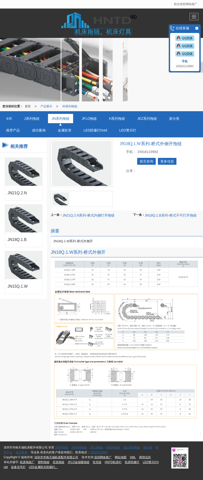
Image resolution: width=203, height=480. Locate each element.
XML (133, 457)
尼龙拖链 (58, 462)
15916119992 (99, 452)
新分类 (147, 447)
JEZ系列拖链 (131, 447)
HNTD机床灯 (113, 462)
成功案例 (21, 452)
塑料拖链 (43, 462)
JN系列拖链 (69, 106)
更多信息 (167, 161)
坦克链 (97, 462)
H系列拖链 (113, 447)
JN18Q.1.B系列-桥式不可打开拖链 (171, 215)
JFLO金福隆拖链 (78, 462)
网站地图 (120, 457)
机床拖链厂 (27, 462)
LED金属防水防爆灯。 (43, 467)
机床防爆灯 (132, 462)
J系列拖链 (61, 447)
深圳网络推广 (103, 457)
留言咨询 (146, 161)
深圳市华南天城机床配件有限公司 (56, 457)
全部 (9, 118)
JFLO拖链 (96, 447)
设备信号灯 (18, 467)
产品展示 (46, 106)
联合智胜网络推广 (185, 4)
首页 (28, 106)
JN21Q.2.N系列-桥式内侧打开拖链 (88, 215)
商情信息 (145, 457)
